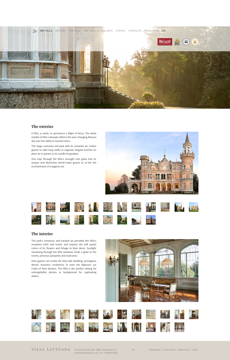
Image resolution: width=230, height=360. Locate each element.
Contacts (134, 30)
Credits (195, 349)
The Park (75, 30)
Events (120, 30)
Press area (151, 30)
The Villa (45, 30)
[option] (115, 67)
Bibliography (155, 349)
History (60, 30)
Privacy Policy (169, 349)
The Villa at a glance (98, 30)
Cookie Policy (183, 349)
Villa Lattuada (115, 13)
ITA (164, 30)
